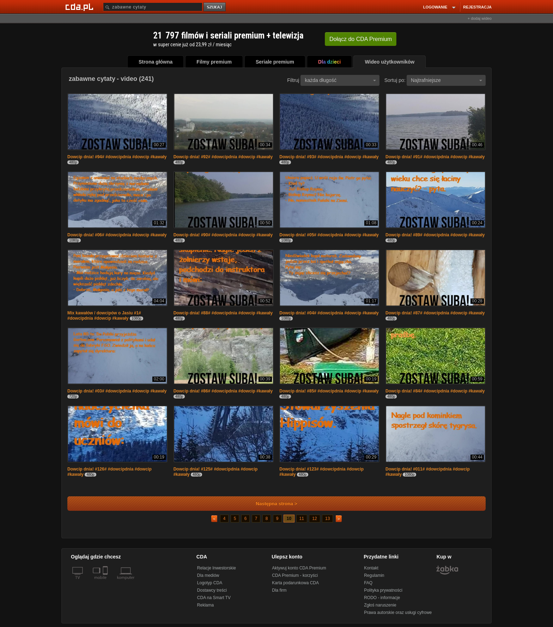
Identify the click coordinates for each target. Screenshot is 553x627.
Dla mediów (208, 575)
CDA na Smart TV (214, 597)
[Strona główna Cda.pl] (80, 6)
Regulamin (374, 575)
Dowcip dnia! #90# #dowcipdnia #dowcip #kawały (223, 234)
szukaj (215, 7)
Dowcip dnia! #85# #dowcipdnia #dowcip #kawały (328, 391)
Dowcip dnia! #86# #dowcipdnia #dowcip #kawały (223, 391)
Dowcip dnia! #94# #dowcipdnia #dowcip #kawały (116, 156)
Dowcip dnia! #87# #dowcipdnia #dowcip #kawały (435, 312)
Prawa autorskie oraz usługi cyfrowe (398, 612)
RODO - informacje (382, 597)
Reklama (205, 605)
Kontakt (371, 568)
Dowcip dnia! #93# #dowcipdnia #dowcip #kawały (328, 156)
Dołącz (360, 39)
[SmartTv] (105, 581)
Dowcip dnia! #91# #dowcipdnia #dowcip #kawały (435, 156)
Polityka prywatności (383, 590)
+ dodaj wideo (480, 18)
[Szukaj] (152, 6)
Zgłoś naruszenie (380, 605)
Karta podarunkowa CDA (295, 582)
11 (301, 518)
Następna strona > (272, 503)
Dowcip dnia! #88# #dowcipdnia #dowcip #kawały (223, 312)
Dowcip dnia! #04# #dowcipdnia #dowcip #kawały (328, 312)
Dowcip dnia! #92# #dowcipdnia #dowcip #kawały (223, 156)
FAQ (368, 582)
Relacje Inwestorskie (216, 568)
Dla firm (279, 590)
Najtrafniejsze (446, 80)
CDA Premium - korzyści (295, 575)
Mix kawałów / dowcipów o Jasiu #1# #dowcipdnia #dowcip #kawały (104, 315)
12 (314, 518)
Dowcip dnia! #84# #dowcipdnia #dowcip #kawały (435, 391)
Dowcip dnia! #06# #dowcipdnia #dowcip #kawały (116, 234)
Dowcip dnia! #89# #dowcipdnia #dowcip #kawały (435, 234)
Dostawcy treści (212, 590)
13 (327, 518)
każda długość (340, 80)
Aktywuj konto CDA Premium (299, 568)
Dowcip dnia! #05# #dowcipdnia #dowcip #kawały (328, 234)
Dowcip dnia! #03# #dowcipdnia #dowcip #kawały (116, 391)
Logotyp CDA (209, 582)
